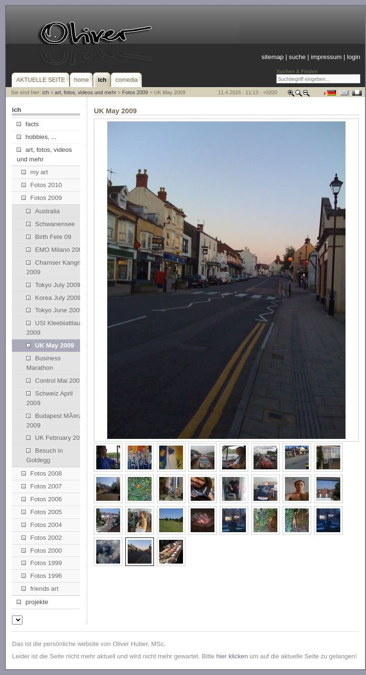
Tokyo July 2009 (53, 284)
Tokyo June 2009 (54, 310)
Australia (43, 211)
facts (28, 124)
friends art (39, 588)
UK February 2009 (56, 437)
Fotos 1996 (41, 575)
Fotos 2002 (41, 537)
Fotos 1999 (41, 562)
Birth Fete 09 (48, 236)
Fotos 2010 (41, 185)
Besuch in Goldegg (44, 455)
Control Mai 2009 (54, 380)
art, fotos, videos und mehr (85, 92)
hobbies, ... (36, 136)
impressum (326, 56)
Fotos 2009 (135, 92)
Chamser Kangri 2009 (53, 267)
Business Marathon (43, 363)
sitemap (273, 56)
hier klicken (232, 656)
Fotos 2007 (41, 486)
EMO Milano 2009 (55, 249)
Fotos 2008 (41, 473)
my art (34, 172)
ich (45, 92)
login (353, 56)
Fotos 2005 (41, 512)
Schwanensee (50, 224)
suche (297, 56)
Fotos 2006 (41, 499)
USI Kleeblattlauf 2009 (54, 327)
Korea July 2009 (53, 297)
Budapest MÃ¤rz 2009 (53, 420)
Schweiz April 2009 (49, 398)
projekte (32, 602)
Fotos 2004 (41, 524)
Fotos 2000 (41, 550)
